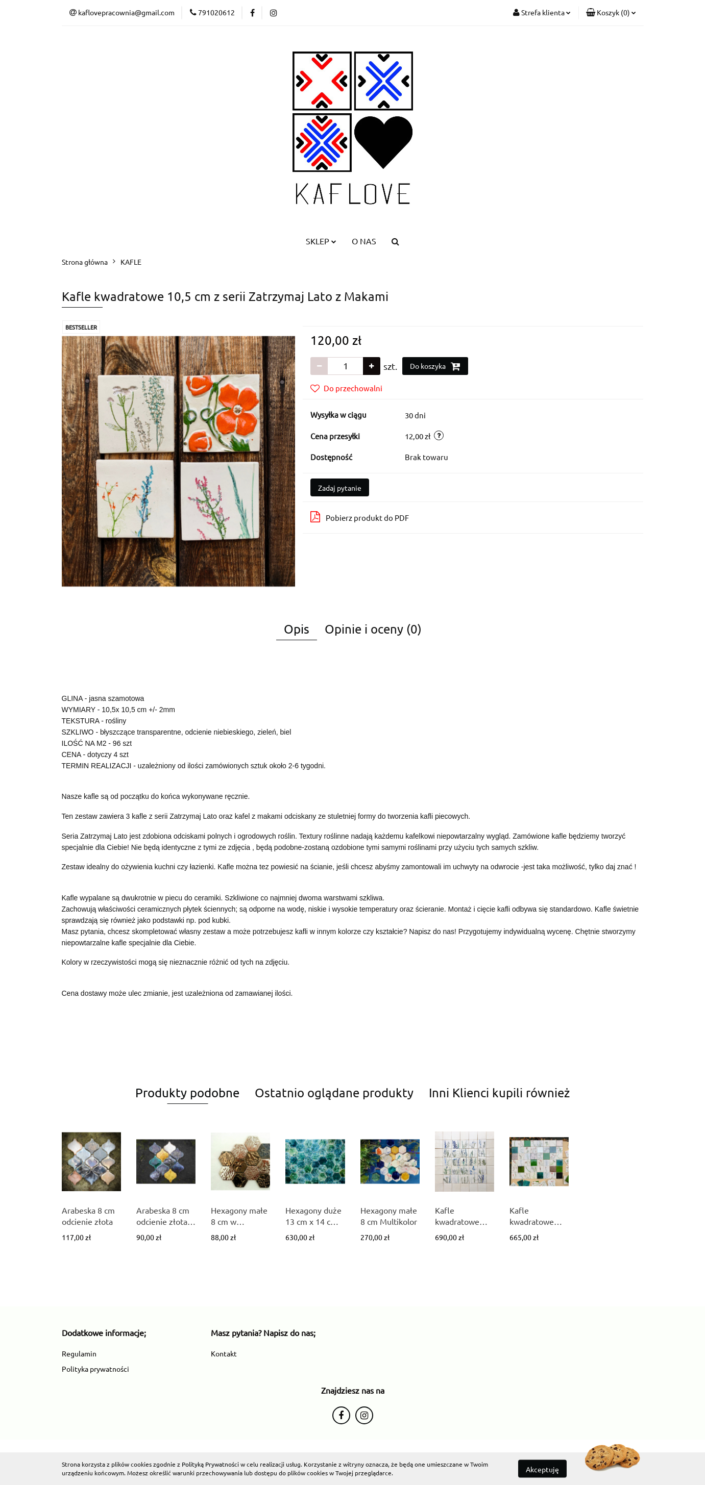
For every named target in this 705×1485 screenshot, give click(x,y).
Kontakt (224, 1353)
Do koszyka (435, 366)
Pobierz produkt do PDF (359, 516)
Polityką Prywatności (210, 1464)
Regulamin (79, 1353)
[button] (611, 13)
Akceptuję (542, 1468)
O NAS (364, 241)
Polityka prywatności (95, 1368)
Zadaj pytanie (339, 487)
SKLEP (321, 241)
